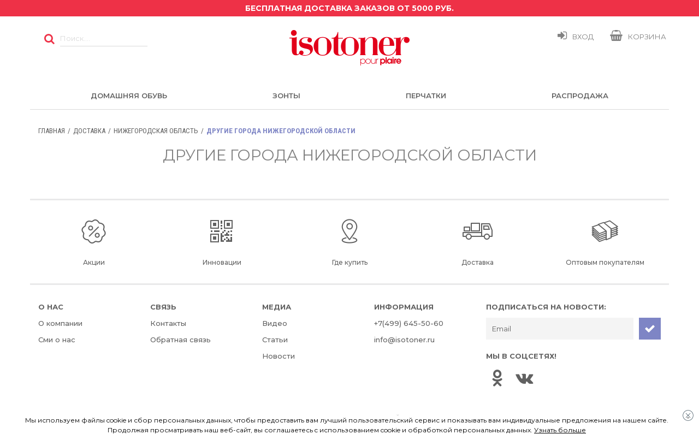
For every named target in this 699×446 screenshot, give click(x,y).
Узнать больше (560, 430)
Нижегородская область (156, 131)
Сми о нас (56, 339)
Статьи (275, 339)
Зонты (286, 95)
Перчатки (426, 95)
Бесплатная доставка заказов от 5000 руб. (349, 8)
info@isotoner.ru (404, 339)
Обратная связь (180, 339)
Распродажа (580, 95)
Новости (278, 356)
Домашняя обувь (129, 95)
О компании (60, 323)
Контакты (168, 323)
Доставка (89, 131)
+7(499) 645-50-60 (408, 323)
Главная (51, 131)
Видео (274, 323)
